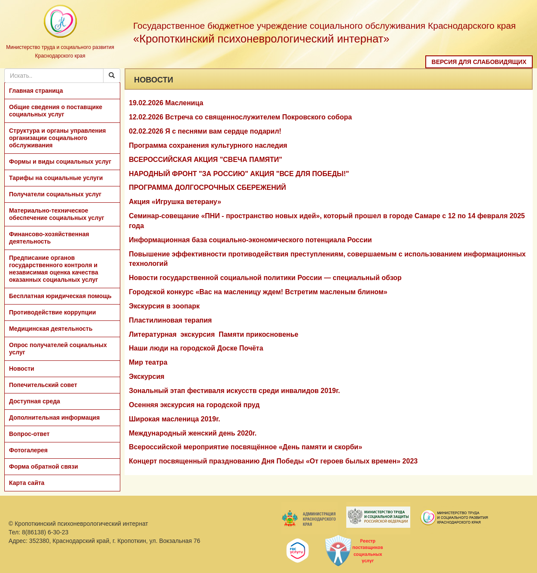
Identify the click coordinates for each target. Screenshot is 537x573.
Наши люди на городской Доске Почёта (196, 348)
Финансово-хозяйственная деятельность (49, 238)
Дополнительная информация (54, 417)
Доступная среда (34, 401)
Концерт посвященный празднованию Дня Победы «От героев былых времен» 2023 (273, 461)
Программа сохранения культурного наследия (208, 145)
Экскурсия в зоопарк (164, 306)
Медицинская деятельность (50, 328)
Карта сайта (26, 482)
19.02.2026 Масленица (166, 103)
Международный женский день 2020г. (192, 433)
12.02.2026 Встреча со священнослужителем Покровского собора (240, 117)
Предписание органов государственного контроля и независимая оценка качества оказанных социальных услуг (53, 268)
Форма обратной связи (43, 466)
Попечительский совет (43, 384)
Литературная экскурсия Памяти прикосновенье (214, 334)
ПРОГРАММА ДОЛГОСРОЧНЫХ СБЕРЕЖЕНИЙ (207, 187)
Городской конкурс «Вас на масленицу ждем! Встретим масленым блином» (258, 292)
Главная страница (36, 90)
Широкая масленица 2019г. (174, 419)
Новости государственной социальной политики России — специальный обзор (265, 277)
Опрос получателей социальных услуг (58, 348)
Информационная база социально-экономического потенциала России (250, 240)
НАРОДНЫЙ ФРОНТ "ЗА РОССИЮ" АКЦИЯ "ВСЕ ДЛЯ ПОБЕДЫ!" (239, 173)
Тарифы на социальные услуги (56, 177)
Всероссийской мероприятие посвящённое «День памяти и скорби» (245, 447)
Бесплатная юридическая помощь (60, 296)
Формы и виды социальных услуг (60, 161)
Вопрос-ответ (29, 433)
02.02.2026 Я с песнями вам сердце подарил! (205, 131)
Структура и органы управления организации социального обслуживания (57, 138)
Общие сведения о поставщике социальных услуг (55, 111)
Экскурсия (147, 376)
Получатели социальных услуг (55, 194)
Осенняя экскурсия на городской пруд (194, 404)
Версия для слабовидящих (479, 61)
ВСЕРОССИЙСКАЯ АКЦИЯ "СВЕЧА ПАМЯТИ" (205, 159)
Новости (21, 368)
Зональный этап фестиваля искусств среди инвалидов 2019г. (234, 390)
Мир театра (148, 362)
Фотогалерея (28, 450)
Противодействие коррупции (52, 312)
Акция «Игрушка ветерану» (175, 201)
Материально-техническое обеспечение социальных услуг (56, 214)
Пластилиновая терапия (170, 320)
